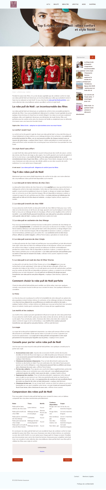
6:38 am (29, 93)
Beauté (56, 5)
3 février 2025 (21, 93)
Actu (48, 5)
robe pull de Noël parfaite (57, 101)
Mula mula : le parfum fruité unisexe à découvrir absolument (85, 111)
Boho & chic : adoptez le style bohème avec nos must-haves (41, 127)
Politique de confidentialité (85, 485)
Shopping (92, 5)
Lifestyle (75, 5)
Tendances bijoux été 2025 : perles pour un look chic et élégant (85, 89)
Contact (76, 478)
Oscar (14, 93)
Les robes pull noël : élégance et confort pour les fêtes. (39, 169)
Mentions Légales (88, 478)
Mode (84, 5)
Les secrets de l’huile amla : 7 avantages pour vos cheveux (85, 100)
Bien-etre (65, 5)
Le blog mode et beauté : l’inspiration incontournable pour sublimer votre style (85, 67)
